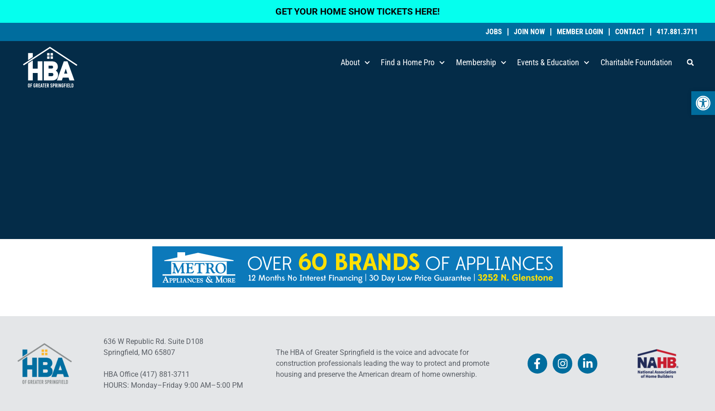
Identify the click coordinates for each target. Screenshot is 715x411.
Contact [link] (630, 32)
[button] (690, 62)
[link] (703, 103)
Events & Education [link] (553, 62)
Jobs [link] (494, 32)
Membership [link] (481, 62)
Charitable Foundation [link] (636, 62)
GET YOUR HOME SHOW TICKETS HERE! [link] (357, 11)
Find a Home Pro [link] (413, 62)
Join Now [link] (529, 32)
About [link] (355, 62)
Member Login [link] (580, 32)
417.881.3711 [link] (677, 32)
